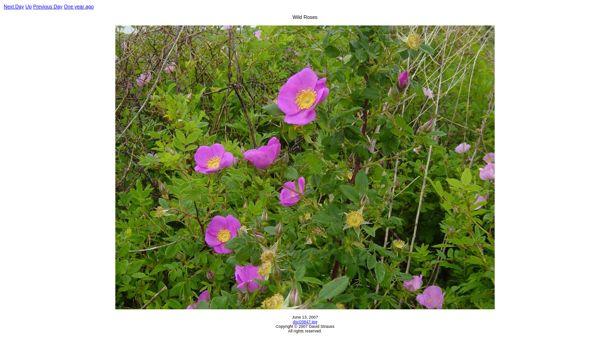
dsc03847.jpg (305, 322)
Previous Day (47, 6)
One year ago (79, 6)
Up (28, 6)
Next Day (14, 6)
